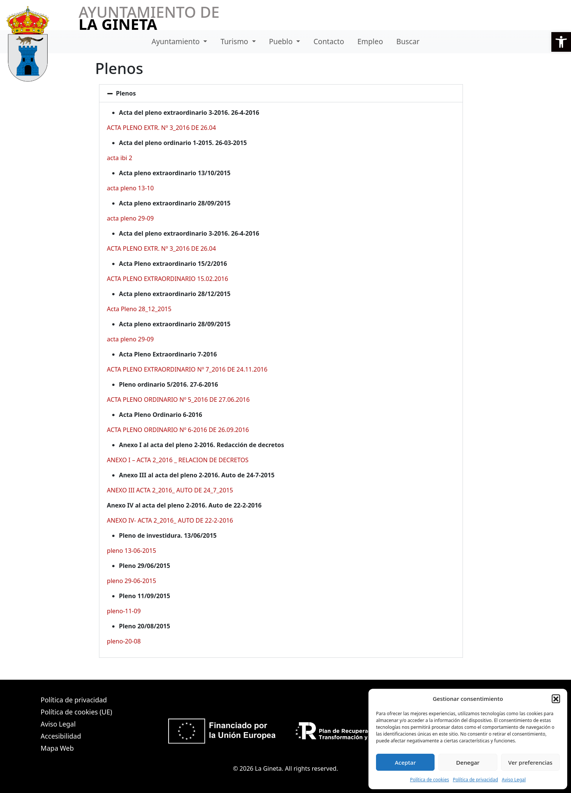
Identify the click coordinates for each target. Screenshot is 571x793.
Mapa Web (57, 748)
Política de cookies (429, 779)
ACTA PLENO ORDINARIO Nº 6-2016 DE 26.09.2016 (178, 430)
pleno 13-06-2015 (131, 550)
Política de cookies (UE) (76, 711)
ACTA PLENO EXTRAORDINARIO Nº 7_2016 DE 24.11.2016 (187, 369)
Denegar (468, 762)
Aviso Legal (514, 779)
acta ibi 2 (119, 158)
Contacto (328, 41)
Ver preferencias (530, 762)
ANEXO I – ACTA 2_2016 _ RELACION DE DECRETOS (178, 460)
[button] (561, 42)
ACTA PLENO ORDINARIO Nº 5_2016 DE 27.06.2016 (178, 399)
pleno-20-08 (124, 641)
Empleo (370, 41)
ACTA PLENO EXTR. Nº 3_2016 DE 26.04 (161, 127)
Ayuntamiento (177, 41)
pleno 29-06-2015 (131, 581)
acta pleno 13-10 (130, 188)
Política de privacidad (475, 779)
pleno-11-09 (124, 611)
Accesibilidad (61, 736)
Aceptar (405, 762)
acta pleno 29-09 (130, 218)
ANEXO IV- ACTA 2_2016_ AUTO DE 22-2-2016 (170, 520)
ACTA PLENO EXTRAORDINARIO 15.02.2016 (167, 279)
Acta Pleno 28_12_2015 (139, 309)
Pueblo (282, 41)
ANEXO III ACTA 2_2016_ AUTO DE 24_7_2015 (170, 490)
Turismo (235, 41)
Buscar (407, 41)
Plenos (126, 93)
